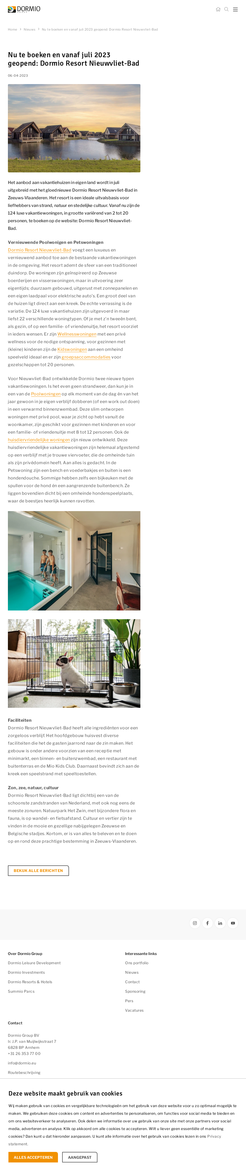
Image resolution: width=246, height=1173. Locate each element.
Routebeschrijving (24, 1072)
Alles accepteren (33, 1157)
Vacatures (134, 1010)
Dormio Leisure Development (34, 963)
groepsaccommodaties (86, 357)
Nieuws (132, 972)
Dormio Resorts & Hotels (30, 982)
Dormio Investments (26, 972)
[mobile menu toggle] (235, 10)
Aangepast (80, 1157)
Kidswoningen (72, 349)
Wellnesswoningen (76, 334)
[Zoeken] (226, 9)
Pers (129, 1000)
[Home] (218, 9)
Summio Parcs (21, 991)
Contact (132, 982)
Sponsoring (135, 991)
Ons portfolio (137, 963)
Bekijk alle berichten (38, 870)
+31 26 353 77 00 (24, 1053)
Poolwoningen (46, 393)
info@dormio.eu (22, 1063)
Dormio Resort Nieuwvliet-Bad (39, 250)
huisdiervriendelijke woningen (39, 439)
